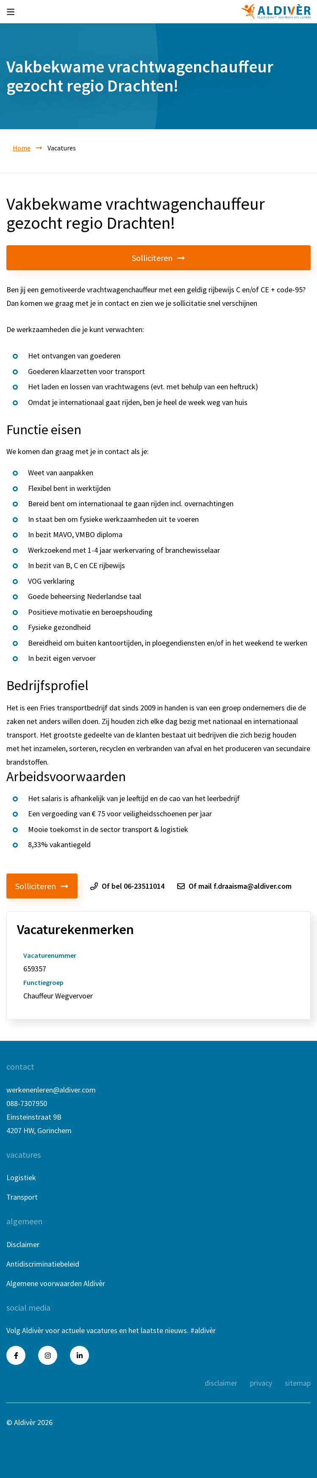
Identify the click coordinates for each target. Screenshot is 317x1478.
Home (22, 148)
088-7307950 (26, 1103)
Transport (22, 1197)
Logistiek (21, 1177)
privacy (261, 1383)
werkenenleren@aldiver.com (51, 1090)
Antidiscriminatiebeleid (42, 1264)
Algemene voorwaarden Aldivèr (55, 1283)
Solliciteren (158, 257)
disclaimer (221, 1383)
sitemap (298, 1383)
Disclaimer (22, 1244)
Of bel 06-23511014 (127, 886)
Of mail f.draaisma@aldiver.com (234, 886)
